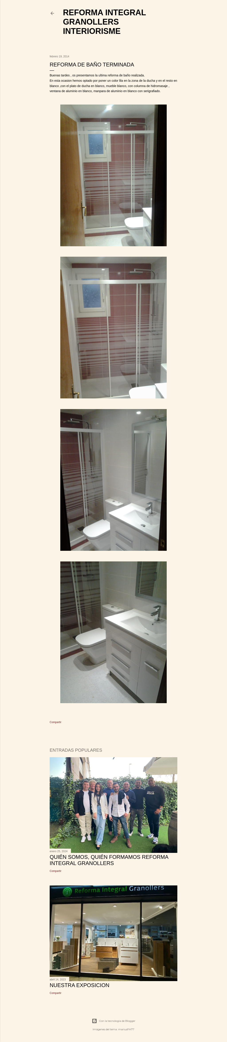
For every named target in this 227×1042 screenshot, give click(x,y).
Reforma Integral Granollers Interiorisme (104, 22)
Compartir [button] (55, 722)
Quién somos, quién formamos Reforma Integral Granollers (109, 860)
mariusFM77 (126, 1029)
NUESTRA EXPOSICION (79, 985)
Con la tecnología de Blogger (113, 1021)
